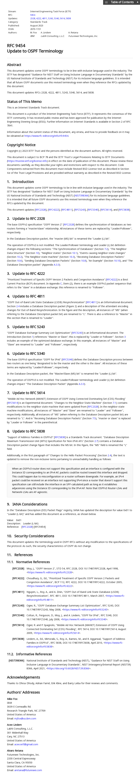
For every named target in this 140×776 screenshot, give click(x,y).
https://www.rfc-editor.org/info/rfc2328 (50, 572)
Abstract (14, 64)
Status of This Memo (24, 101)
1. (9, 181)
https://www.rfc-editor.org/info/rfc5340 (84, 619)
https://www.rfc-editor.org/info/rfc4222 (50, 586)
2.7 (96, 441)
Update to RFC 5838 (28, 431)
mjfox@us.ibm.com (25, 718)
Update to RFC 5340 (28, 353)
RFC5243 (80, 209)
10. (10, 536)
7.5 (94, 418)
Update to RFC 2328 (28, 218)
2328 (32, 18)
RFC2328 (40, 209)
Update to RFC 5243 (28, 326)
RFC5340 (93, 209)
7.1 (114, 402)
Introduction (23, 181)
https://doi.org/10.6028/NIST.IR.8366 (68, 668)
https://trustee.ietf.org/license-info (27, 161)
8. (9, 431)
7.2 (106, 249)
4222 (38, 18)
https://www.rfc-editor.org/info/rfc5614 (57, 633)
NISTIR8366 (81, 195)
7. (9, 392)
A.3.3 (56, 264)
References (23, 554)
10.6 (19, 260)
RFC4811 (67, 209)
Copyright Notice (21, 144)
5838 (68, 18)
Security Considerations (34, 536)
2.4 (18, 306)
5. (9, 326)
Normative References (33, 562)
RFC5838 (124, 209)
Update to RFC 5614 (28, 392)
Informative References (34, 654)
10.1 (74, 253)
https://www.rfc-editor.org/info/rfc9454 (46, 135)
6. (9, 353)
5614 (62, 18)
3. (9, 273)
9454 (32, 14)
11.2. (11, 654)
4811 (44, 18)
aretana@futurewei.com (28, 770)
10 (37, 253)
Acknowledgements (23, 677)
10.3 (71, 256)
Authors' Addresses (23, 692)
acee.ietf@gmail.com (26, 744)
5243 (50, 18)
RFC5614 (106, 209)
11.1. (11, 562)
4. (9, 296)
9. (9, 504)
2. (9, 218)
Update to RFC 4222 (28, 273)
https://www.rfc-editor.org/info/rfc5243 (85, 609)
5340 (56, 18)
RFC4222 (54, 209)
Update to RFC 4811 (28, 296)
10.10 (117, 260)
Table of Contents (122, 2)
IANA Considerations (29, 504)
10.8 (83, 260)
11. (10, 554)
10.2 (19, 256)
